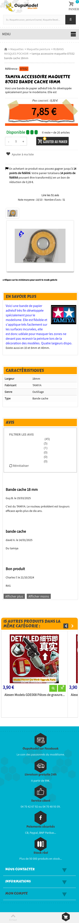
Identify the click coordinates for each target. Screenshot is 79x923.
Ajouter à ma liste (20, 154)
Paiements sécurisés (40, 826)
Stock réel (40, 853)
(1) (45, 448)
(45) (47, 439)
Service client (40, 800)
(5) (45, 443)
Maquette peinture (38, 49)
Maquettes (17, 49)
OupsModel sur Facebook (41, 748)
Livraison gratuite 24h (40, 774)
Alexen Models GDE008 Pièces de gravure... (34, 695)
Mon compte (16, 893)
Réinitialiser (19, 466)
